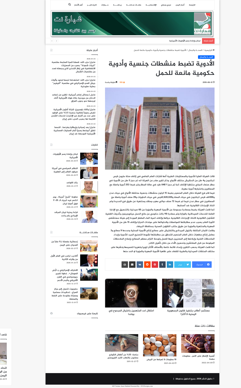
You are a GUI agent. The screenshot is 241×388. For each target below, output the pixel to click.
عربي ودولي (154, 5)
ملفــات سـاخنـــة (121, 5)
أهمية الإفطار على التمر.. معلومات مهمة (186, 357)
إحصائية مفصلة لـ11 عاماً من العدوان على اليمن (52, 243)
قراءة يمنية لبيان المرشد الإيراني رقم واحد (54, 214)
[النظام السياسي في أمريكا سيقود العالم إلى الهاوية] (77, 173)
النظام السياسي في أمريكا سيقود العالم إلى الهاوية (53, 170)
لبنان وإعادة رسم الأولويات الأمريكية (173, 41)
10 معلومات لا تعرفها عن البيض (150, 359)
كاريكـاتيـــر (80, 5)
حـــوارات (93, 5)
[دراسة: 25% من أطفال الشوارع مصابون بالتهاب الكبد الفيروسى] (110, 343)
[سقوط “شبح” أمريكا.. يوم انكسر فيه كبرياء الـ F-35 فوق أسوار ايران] (77, 201)
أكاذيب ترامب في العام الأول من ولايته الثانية (52, 257)
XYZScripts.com (135, 386)
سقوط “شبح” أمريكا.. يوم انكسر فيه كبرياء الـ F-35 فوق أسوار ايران (53, 200)
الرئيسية (197, 50)
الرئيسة (180, 5)
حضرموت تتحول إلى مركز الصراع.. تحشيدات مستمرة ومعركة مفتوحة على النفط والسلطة (53, 294)
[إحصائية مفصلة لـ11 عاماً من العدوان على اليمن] (77, 246)
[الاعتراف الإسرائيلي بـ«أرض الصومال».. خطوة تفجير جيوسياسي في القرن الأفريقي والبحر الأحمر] (77, 275)
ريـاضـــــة (105, 5)
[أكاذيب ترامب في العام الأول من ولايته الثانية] (77, 260)
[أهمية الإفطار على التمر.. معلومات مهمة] (186, 343)
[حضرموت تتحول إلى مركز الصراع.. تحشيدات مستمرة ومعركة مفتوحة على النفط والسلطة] (77, 293)
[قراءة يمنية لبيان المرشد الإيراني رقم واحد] (77, 217)
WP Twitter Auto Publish (109, 386)
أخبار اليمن (168, 5)
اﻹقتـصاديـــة (139, 5)
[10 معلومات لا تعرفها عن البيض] (148, 345)
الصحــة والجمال (183, 50)
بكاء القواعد (60, 183)
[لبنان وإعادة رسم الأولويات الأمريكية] (77, 159)
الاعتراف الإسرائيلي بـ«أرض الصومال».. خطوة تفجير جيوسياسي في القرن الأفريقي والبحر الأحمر (53, 275)
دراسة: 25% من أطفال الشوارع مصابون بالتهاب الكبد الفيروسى (111, 356)
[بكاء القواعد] (77, 187)
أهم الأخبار (66, 5)
